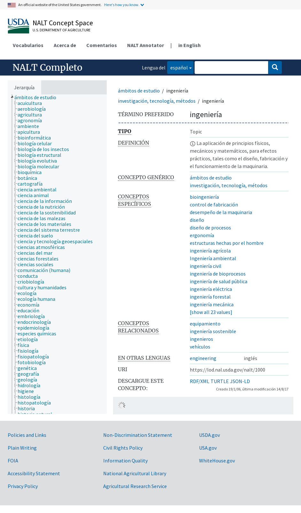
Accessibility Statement (34, 473)
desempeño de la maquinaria (221, 212)
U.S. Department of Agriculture (61, 30)
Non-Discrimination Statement (137, 435)
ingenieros (201, 339)
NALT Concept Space (63, 22)
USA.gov (208, 448)
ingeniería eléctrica (211, 289)
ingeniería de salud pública (218, 281)
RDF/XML (199, 381)
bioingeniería (204, 197)
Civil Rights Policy (123, 448)
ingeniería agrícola (210, 250)
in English (189, 45)
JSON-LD (240, 381)
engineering (203, 358)
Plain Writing (22, 448)
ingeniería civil (205, 266)
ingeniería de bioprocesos (218, 273)
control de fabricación (214, 204)
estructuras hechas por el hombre (227, 243)
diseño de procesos (210, 227)
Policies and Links (27, 435)
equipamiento (205, 323)
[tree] (57, 254)
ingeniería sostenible (213, 331)
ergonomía (202, 235)
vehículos (200, 346)
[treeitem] (38, 97)
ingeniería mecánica (212, 304)
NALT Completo (47, 67)
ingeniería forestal (210, 296)
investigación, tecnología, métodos (157, 101)
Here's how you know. (121, 4)
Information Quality (125, 460)
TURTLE (220, 381)
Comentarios (101, 45)
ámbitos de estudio (139, 90)
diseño (197, 220)
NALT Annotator (145, 45)
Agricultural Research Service (135, 486)
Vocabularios (28, 45)
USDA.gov (209, 435)
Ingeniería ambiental (213, 258)
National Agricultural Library (134, 473)
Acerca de (65, 45)
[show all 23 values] (211, 312)
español (177, 67)
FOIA (13, 460)
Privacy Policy (23, 486)
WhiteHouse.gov (217, 460)
